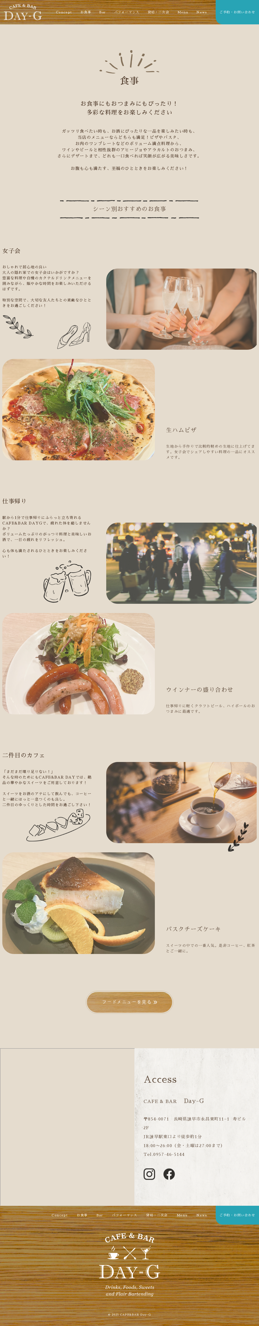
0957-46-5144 (169, 1154)
